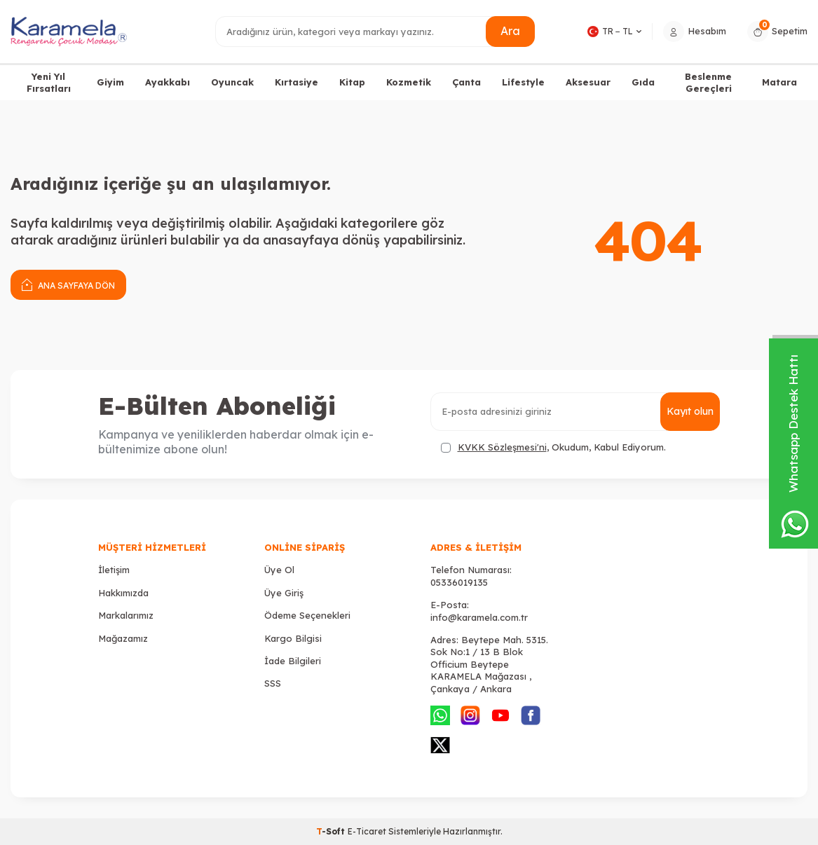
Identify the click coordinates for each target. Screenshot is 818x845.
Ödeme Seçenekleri (307, 615)
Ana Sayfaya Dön (68, 284)
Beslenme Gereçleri (708, 82)
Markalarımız (126, 615)
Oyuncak (232, 82)
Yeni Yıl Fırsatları (49, 82)
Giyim (110, 82)
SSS (272, 683)
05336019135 (459, 582)
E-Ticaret (367, 831)
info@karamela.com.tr (479, 617)
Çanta (466, 82)
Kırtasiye (296, 82)
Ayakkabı (167, 82)
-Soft (332, 831)
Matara (779, 82)
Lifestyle (523, 82)
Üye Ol (279, 569)
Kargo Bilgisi (293, 638)
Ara (510, 31)
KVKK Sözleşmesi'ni (502, 447)
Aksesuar (588, 82)
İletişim (114, 569)
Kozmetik (408, 82)
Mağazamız (123, 638)
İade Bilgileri (292, 660)
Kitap (352, 82)
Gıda (643, 82)
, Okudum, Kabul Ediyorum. (553, 447)
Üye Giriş (284, 592)
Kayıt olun (690, 411)
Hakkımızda (123, 592)
